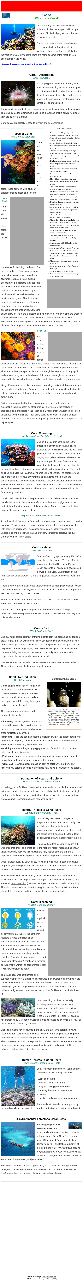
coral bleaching (55, 834)
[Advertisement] (41, 6)
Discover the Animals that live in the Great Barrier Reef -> (26, 64)
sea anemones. (56, 123)
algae (66, 446)
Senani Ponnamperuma (49, 1277)
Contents (6, 15)
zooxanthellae (44, 449)
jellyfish (39, 123)
